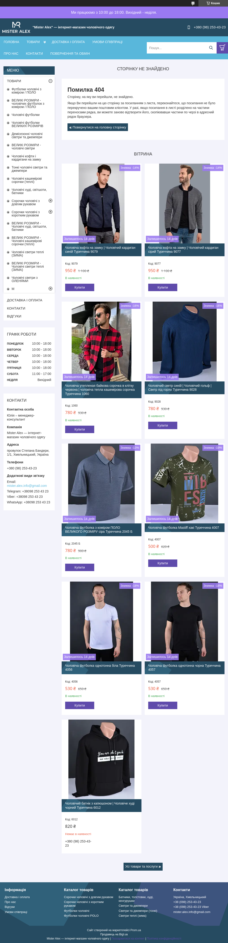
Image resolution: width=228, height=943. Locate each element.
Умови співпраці (16, 912)
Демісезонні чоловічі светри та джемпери (27, 135)
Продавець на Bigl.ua (114, 934)
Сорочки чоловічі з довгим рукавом (26, 202)
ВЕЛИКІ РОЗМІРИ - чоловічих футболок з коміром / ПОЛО (28, 103)
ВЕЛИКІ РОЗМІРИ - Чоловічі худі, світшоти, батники (29, 226)
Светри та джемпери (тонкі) (138, 911)
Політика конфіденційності (164, 938)
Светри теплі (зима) (132, 915)
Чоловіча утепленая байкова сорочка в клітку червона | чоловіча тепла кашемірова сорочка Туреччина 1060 (100, 390)
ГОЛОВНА (11, 42)
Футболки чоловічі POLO (81, 915)
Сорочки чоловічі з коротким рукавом (26, 213)
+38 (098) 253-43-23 (187, 902)
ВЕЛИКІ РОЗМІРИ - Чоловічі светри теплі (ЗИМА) (28, 266)
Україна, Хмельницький (189, 897)
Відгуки (10, 907)
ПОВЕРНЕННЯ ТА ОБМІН (70, 53)
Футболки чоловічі (76, 911)
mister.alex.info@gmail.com (27, 486)
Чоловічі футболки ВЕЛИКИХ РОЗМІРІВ (27, 124)
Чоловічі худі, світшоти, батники (29, 191)
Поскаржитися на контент (127, 938)
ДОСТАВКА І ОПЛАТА (68, 42)
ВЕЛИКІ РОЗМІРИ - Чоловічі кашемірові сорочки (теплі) (27, 241)
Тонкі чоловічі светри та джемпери (29, 168)
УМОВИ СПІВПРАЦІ (107, 42)
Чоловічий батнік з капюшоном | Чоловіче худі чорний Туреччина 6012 (99, 805)
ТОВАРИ (33, 42)
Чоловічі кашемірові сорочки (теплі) (27, 180)
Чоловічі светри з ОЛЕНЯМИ (25, 279)
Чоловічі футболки (26, 115)
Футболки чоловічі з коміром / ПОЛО (26, 90)
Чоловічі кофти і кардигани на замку (26, 157)
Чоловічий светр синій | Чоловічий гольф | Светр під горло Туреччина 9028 (179, 388)
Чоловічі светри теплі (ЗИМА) (28, 253)
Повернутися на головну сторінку (99, 127)
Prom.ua (136, 930)
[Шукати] (211, 48)
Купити (79, 287)
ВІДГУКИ (14, 316)
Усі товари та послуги (141, 866)
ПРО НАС (11, 53)
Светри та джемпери (133, 905)
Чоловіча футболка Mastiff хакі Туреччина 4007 (183, 527)
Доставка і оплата (17, 897)
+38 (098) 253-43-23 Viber (191, 907)
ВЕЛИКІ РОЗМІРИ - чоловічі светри (26, 146)
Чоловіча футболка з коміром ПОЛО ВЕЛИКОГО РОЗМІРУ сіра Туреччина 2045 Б (98, 530)
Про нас (10, 902)
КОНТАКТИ (34, 53)
